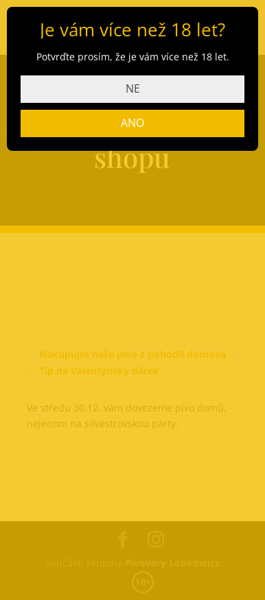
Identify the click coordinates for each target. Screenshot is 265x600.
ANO (132, 122)
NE (133, 88)
